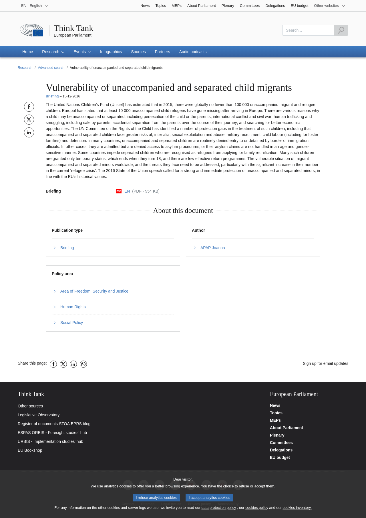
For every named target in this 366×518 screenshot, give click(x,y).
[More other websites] (329, 5)
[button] (53, 51)
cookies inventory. (297, 510)
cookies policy (256, 510)
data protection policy (218, 510)
